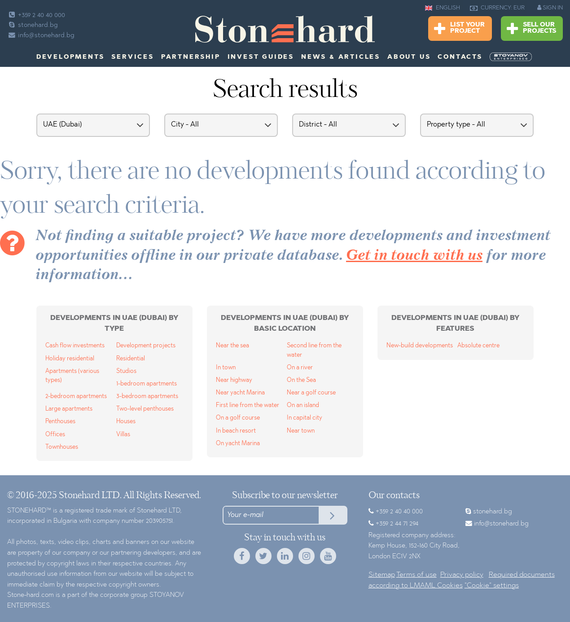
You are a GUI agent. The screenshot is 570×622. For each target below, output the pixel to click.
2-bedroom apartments (76, 396)
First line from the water (247, 405)
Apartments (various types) (72, 375)
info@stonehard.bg (41, 35)
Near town (301, 431)
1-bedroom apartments (146, 384)
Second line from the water (314, 350)
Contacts (460, 57)
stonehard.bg (32, 25)
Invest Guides (261, 57)
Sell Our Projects (531, 29)
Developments (70, 57)
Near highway (234, 380)
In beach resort (236, 431)
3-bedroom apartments (147, 396)
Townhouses (61, 447)
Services (132, 57)
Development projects (145, 346)
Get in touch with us (414, 256)
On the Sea (301, 380)
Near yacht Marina (240, 393)
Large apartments (68, 409)
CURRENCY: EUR (497, 8)
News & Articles (340, 57)
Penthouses (60, 422)
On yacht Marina (238, 444)
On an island (303, 405)
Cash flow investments (75, 346)
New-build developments (419, 346)
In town (226, 368)
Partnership (190, 57)
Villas (123, 435)
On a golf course (238, 418)
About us (408, 57)
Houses (126, 422)
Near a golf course (311, 393)
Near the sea (232, 346)
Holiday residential (69, 359)
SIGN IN (550, 7)
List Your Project (459, 29)
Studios (126, 371)
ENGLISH (442, 8)
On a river (300, 368)
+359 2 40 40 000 (36, 15)
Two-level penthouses (145, 409)
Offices (55, 435)
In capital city (304, 418)
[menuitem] (511, 57)
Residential (130, 359)
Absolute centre (478, 346)
